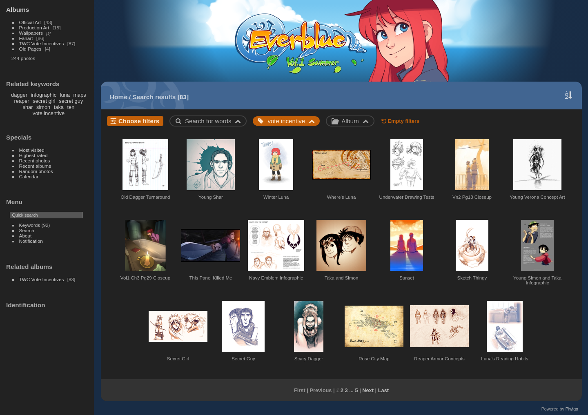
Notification (31, 241)
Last (383, 390)
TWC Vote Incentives (41, 43)
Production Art (34, 27)
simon (43, 107)
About (25, 235)
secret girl (44, 101)
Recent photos (34, 160)
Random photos (36, 171)
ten (70, 107)
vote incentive (49, 113)
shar (28, 107)
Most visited (32, 150)
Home (118, 96)
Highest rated (33, 155)
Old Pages (30, 48)
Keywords (29, 225)
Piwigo (572, 408)
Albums (17, 9)
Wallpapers (31, 33)
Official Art (30, 22)
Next (368, 390)
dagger (19, 95)
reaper (21, 101)
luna (65, 95)
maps (79, 95)
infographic (43, 95)
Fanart (26, 38)
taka (59, 107)
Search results (154, 96)
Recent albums (35, 166)
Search (26, 230)
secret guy (71, 101)
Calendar (29, 176)
